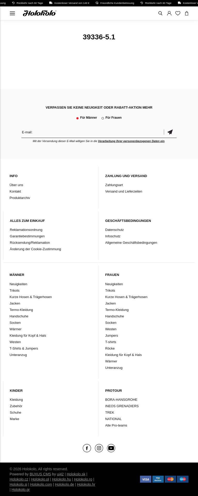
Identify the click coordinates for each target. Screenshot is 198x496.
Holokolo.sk (76, 474)
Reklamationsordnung (26, 230)
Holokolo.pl (40, 479)
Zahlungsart (114, 185)
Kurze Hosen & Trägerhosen (31, 297)
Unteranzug (18, 355)
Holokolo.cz (19, 479)
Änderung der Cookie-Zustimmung (35, 249)
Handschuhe (19, 316)
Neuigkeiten (18, 284)
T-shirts (110, 342)
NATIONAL (113, 419)
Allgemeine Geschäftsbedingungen (131, 243)
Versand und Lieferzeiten (123, 191)
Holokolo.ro (83, 479)
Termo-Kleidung (21, 310)
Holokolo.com (41, 484)
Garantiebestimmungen (27, 236)
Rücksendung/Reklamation (30, 243)
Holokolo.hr (86, 484)
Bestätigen (170, 132)
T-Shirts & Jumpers (24, 348)
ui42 (60, 474)
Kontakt (15, 191)
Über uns (16, 185)
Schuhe (15, 412)
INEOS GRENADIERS (122, 406)
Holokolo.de (64, 484)
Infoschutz (112, 236)
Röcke (110, 348)
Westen (15, 342)
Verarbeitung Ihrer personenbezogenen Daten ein (131, 141)
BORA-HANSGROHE (121, 400)
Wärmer (15, 329)
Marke (14, 419)
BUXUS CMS (40, 474)
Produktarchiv (20, 198)
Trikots (15, 290)
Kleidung (16, 400)
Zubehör (16, 406)
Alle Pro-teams (116, 425)
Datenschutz (114, 230)
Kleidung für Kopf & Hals (28, 335)
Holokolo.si (18, 484)
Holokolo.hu (61, 479)
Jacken (15, 303)
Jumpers (111, 335)
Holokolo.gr (21, 490)
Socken (15, 323)
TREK (109, 412)
